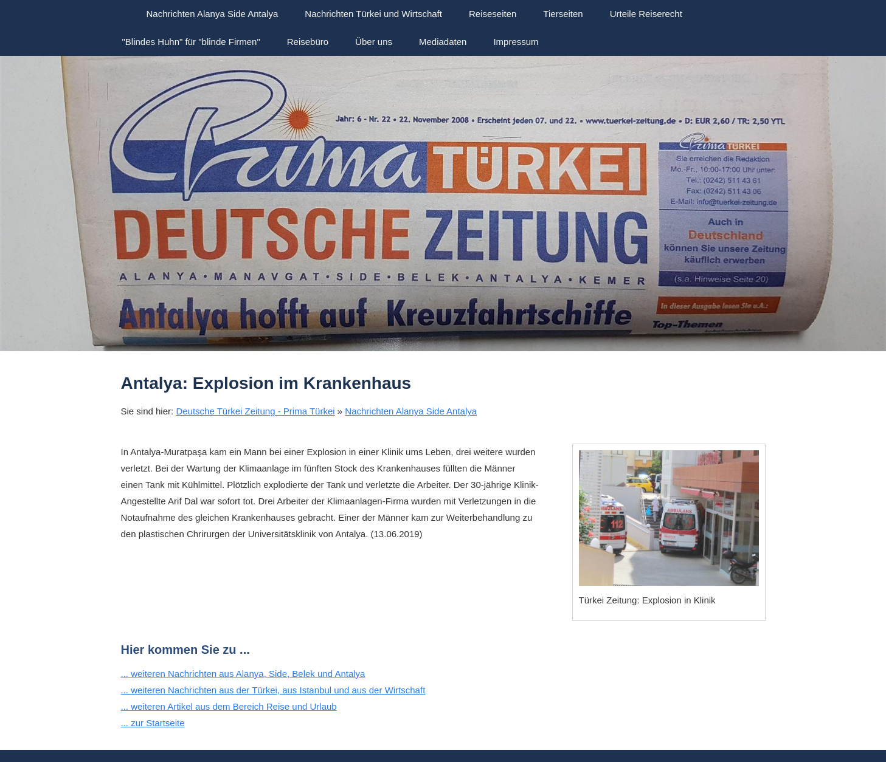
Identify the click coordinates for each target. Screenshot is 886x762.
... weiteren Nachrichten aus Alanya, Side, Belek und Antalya (243, 673)
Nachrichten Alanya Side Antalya (411, 411)
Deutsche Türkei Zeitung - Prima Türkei (255, 411)
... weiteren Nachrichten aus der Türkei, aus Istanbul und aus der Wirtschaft (273, 690)
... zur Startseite (153, 723)
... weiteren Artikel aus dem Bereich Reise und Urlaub (229, 706)
